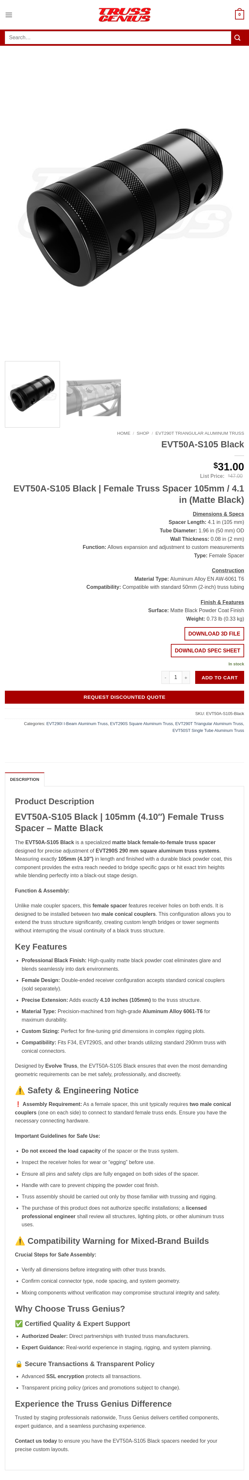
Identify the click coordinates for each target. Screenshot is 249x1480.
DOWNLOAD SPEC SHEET (207, 650)
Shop (143, 433)
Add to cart (220, 677)
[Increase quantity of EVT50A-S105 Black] (186, 677)
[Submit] (237, 37)
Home (123, 433)
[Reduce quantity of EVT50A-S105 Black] (165, 677)
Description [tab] (24, 779)
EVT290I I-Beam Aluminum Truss (77, 723)
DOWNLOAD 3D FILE (214, 634)
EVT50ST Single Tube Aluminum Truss (208, 730)
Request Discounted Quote (125, 697)
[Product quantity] (175, 677)
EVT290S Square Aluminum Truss (141, 723)
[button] (9, 15)
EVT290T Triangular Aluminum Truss (200, 433)
